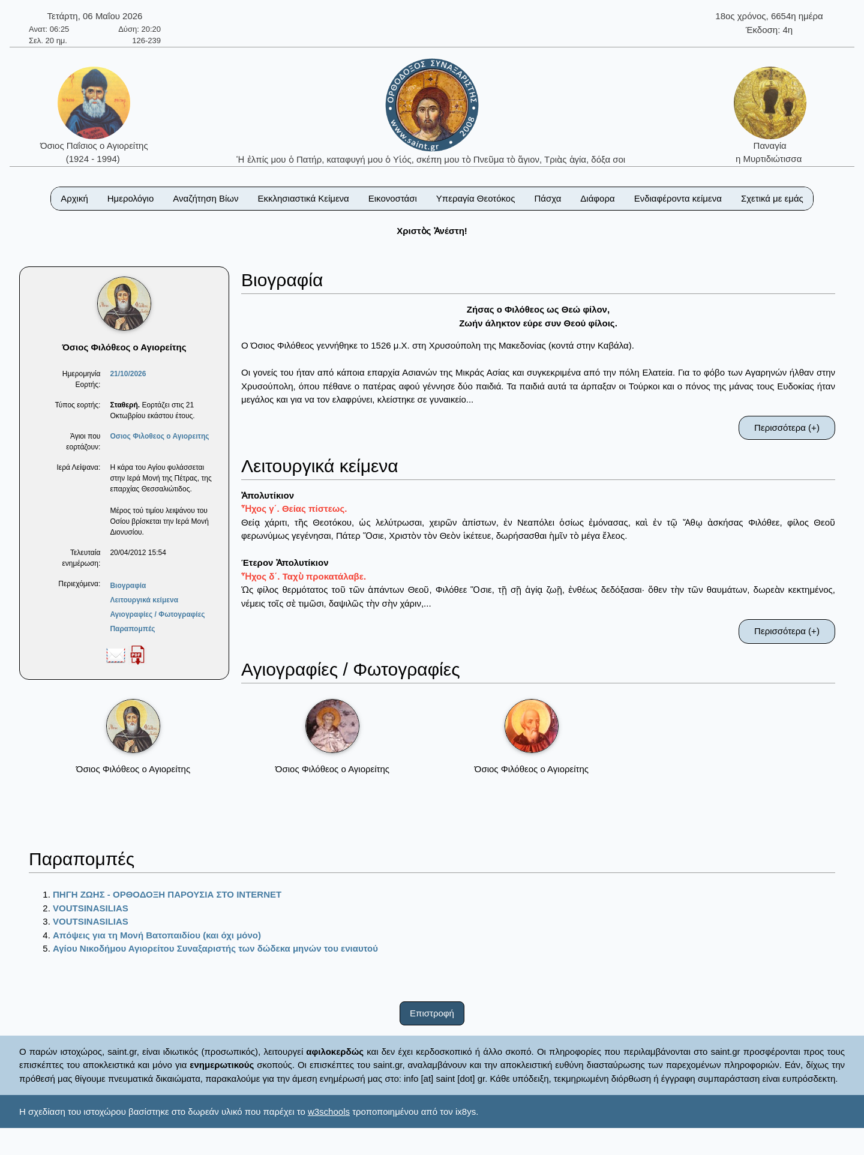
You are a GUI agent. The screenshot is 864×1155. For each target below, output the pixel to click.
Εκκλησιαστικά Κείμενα (303, 198)
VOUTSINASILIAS (90, 908)
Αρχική (74, 198)
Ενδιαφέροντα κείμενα (678, 198)
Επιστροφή (432, 1013)
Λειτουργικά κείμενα (144, 600)
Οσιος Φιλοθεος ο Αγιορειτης (159, 436)
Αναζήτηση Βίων (205, 198)
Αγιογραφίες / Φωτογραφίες (157, 614)
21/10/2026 (128, 374)
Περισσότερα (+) (787, 427)
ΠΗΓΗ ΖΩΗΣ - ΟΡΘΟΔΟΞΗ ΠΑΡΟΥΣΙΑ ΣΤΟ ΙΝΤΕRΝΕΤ (167, 894)
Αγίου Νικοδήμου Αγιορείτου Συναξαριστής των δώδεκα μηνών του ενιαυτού (215, 948)
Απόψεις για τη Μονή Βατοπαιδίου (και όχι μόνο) (157, 935)
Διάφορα (597, 198)
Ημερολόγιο (130, 198)
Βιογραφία (128, 585)
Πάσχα (547, 198)
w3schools (329, 1111)
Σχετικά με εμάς (772, 198)
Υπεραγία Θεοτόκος (475, 198)
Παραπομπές (132, 629)
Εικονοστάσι (392, 198)
